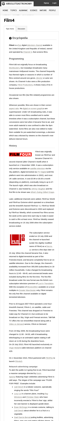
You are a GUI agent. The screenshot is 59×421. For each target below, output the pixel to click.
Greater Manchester (27, 290)
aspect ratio (14, 108)
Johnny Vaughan (38, 189)
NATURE (43, 10)
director (39, 78)
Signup (46, 3)
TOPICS (13, 10)
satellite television (37, 168)
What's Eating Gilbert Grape (42, 192)
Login (54, 3)
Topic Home (10, 29)
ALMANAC (23, 10)
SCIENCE (33, 10)
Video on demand (16, 324)
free (19, 45)
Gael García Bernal (22, 417)
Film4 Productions (25, 85)
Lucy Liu (17, 394)
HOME (5, 10)
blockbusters (14, 68)
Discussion (21, 29)
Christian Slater (32, 397)
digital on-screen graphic (33, 108)
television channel (34, 45)
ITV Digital (41, 172)
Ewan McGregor (21, 407)
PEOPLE (52, 10)
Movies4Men (32, 287)
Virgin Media (14, 348)
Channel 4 (27, 52)
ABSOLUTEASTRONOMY (19, 4)
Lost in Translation (45, 283)
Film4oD (18, 361)
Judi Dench (19, 387)
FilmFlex (49, 358)
